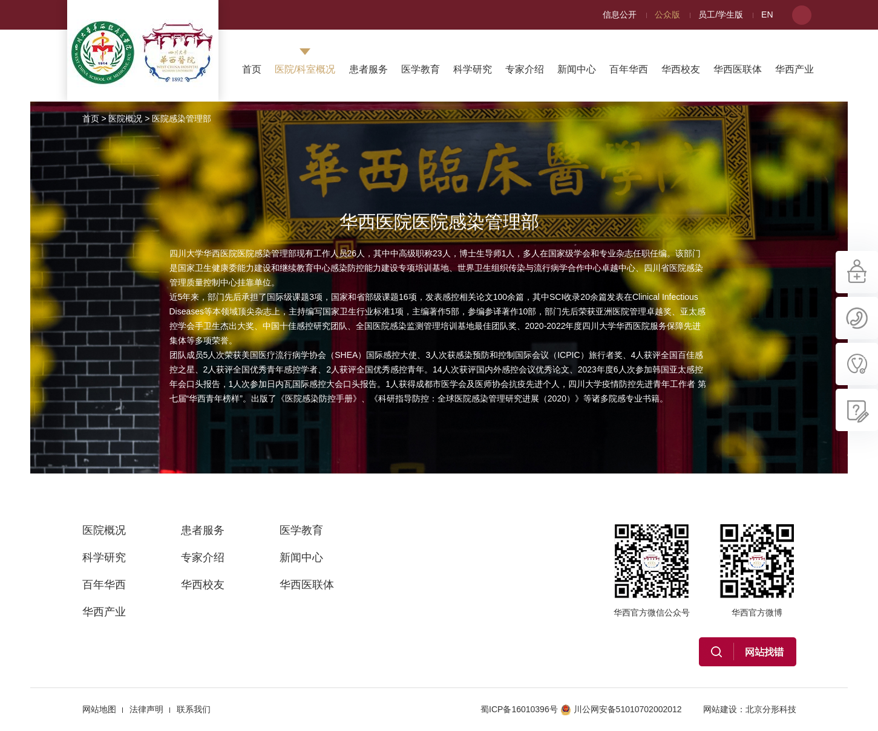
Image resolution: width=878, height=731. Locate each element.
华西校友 (680, 69)
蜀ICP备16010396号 (519, 709)
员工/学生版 (720, 14)
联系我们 (194, 709)
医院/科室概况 (305, 69)
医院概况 (125, 118)
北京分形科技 (770, 709)
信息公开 (620, 14)
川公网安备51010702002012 (621, 709)
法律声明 (146, 709)
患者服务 (368, 69)
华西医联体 (737, 69)
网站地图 (99, 709)
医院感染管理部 (181, 118)
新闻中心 (576, 69)
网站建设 (720, 709)
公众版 (667, 14)
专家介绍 (524, 69)
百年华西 (628, 69)
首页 (251, 69)
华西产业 (794, 69)
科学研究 (472, 69)
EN (767, 14)
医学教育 (420, 69)
